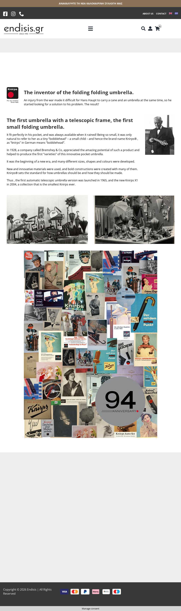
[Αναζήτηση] (143, 29)
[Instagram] (13, 13)
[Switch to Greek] (176, 13)
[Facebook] (5, 13)
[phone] (21, 13)
